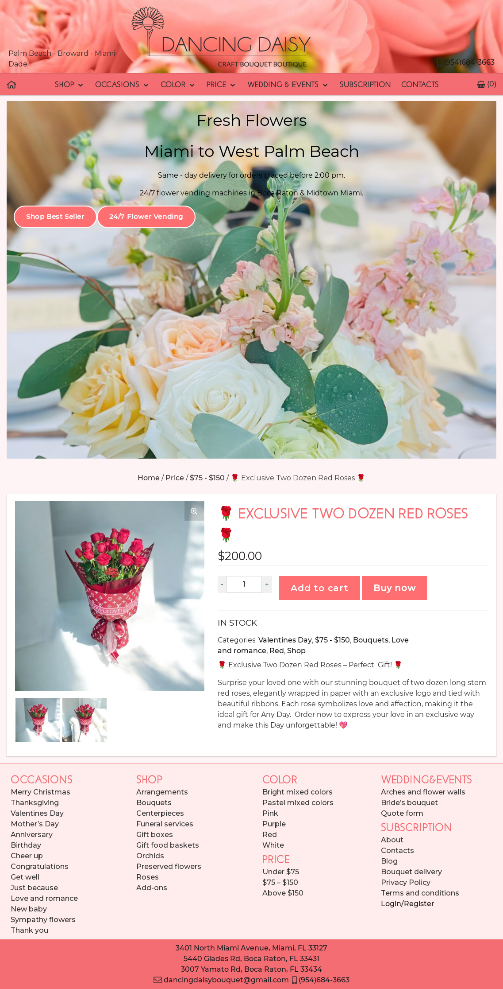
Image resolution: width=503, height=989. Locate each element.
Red (276, 650)
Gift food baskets (167, 845)
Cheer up (27, 856)
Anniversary (32, 834)
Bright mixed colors (297, 792)
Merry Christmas (40, 792)
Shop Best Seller (55, 216)
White (273, 845)
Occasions (122, 84)
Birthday (26, 845)
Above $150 (282, 893)
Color (178, 84)
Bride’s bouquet (409, 802)
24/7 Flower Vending (146, 216)
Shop (69, 84)
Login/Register (407, 903)
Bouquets (370, 640)
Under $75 (280, 872)
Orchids (150, 856)
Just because (34, 888)
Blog (389, 861)
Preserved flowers (168, 866)
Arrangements (162, 792)
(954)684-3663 (465, 62)
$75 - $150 (207, 478)
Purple (274, 824)
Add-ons (151, 888)
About (392, 840)
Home (149, 478)
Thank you (29, 930)
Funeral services (164, 824)
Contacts (420, 84)
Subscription (365, 84)
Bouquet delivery (411, 872)
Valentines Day (285, 640)
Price (222, 84)
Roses (147, 877)
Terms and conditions (420, 893)
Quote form (402, 813)
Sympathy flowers (43, 919)
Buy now (394, 588)
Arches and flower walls (423, 792)
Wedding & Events (288, 84)
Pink (270, 813)
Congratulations (40, 866)
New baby (29, 909)
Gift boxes (154, 834)
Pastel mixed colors (298, 802)
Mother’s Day (35, 824)
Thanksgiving (35, 802)
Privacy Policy (405, 882)
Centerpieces (160, 813)
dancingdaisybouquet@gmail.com (221, 980)
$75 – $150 (280, 882)
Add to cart (320, 588)
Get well (25, 877)
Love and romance (44, 898)
